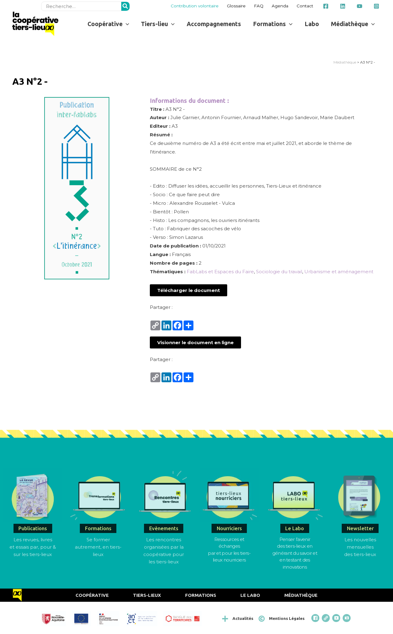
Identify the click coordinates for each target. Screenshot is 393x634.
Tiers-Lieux (147, 595)
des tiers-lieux (360, 554)
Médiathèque (344, 62)
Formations (200, 595)
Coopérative (92, 595)
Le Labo (250, 595)
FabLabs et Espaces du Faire (220, 271)
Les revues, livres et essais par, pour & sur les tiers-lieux (33, 547)
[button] (188, 290)
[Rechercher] (125, 6)
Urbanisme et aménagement (338, 271)
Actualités (242, 618)
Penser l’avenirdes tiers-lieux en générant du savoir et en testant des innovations (294, 553)
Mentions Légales (287, 618)
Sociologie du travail (279, 271)
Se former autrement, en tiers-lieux (98, 547)
